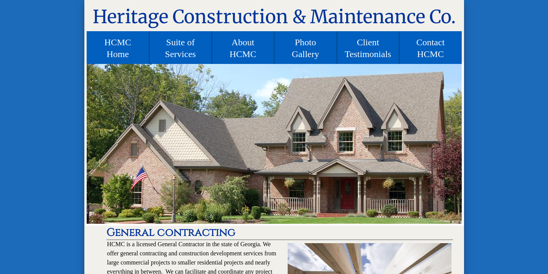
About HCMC (243, 48)
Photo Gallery (305, 48)
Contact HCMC (430, 48)
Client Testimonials (368, 48)
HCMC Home (117, 48)
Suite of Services (180, 48)
